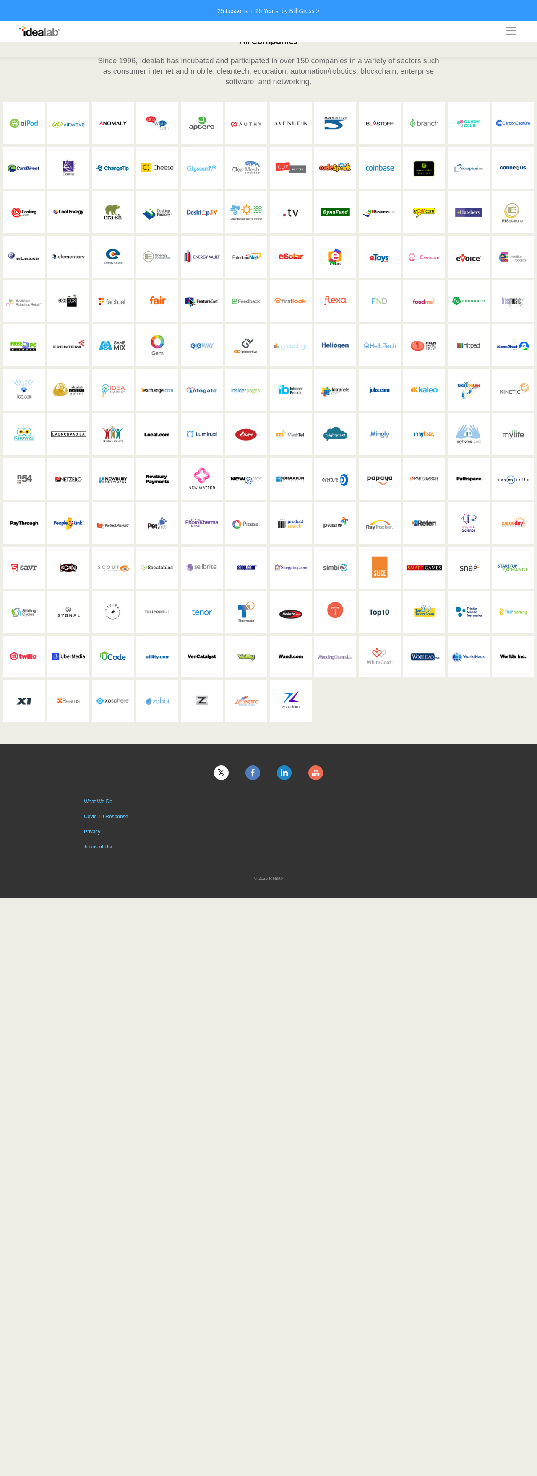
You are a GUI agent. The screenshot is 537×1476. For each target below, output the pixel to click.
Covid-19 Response (106, 817)
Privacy (92, 832)
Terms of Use (99, 847)
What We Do (98, 801)
